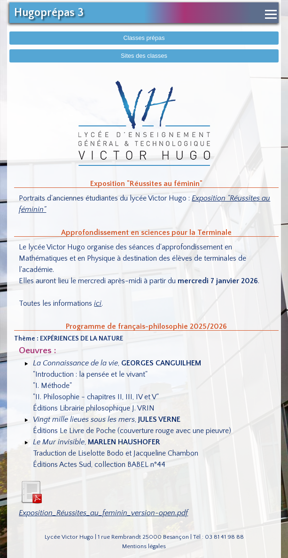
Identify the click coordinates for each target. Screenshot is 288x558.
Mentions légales (144, 546)
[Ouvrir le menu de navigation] (270, 14)
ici (97, 303)
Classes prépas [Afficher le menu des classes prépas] (143, 37)
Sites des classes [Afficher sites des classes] (144, 55)
